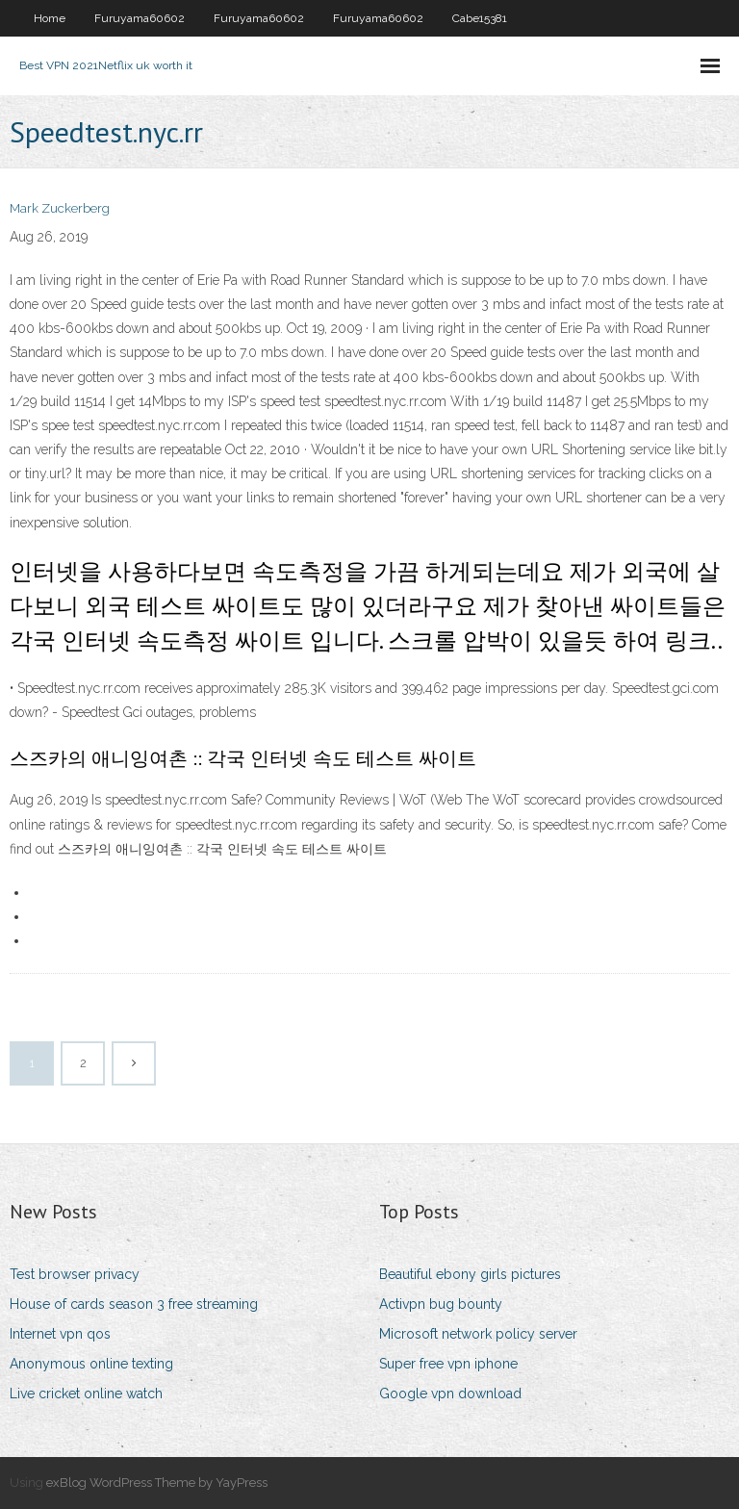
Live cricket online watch (86, 1393)
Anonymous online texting (91, 1363)
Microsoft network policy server (478, 1334)
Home (49, 18)
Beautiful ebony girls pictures (470, 1274)
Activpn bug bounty (440, 1304)
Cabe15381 (479, 18)
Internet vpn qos (60, 1334)
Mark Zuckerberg (60, 208)
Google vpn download (450, 1393)
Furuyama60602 (139, 18)
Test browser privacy (75, 1274)
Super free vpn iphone (448, 1363)
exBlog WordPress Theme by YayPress (157, 1482)
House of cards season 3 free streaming (134, 1304)
